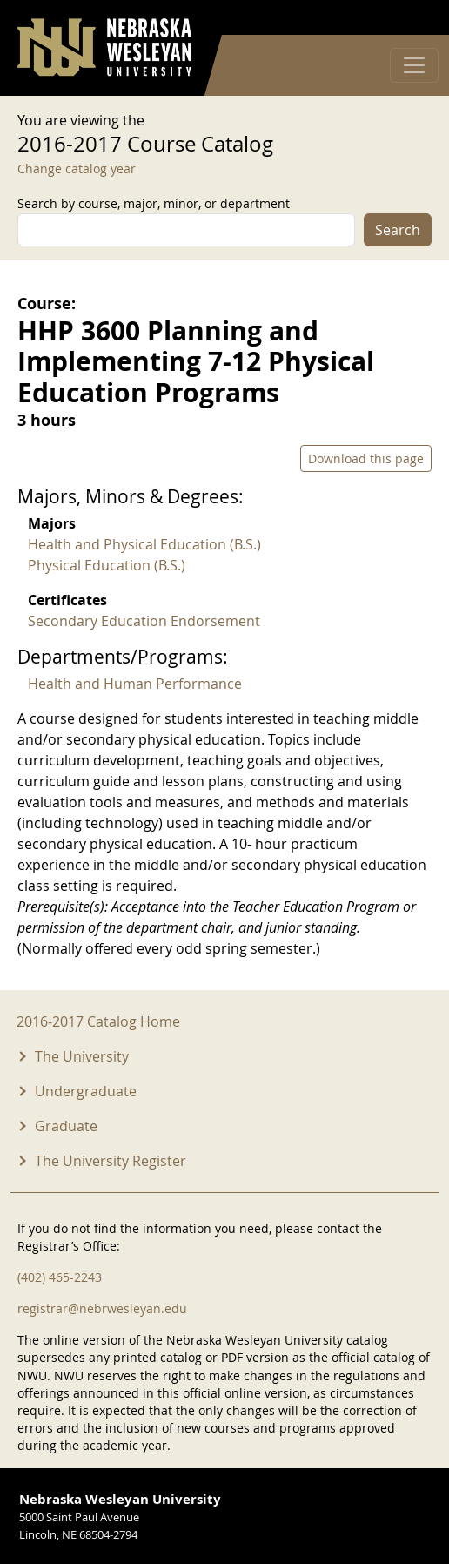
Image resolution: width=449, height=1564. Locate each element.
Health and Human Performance (135, 683)
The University (82, 1056)
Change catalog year (76, 168)
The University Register (110, 1160)
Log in (409, 18)
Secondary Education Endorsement (144, 620)
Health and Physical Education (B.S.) (144, 544)
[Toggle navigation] (414, 65)
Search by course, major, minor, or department (153, 203)
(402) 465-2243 (59, 1277)
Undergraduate (86, 1091)
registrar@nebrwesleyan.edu (102, 1308)
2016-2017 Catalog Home (98, 1021)
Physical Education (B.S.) (106, 565)
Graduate (66, 1126)
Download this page (366, 458)
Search (397, 229)
